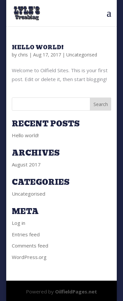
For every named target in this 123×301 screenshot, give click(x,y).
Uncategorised (81, 55)
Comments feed (30, 245)
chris (23, 55)
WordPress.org (29, 257)
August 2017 (26, 164)
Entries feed (26, 234)
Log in (18, 223)
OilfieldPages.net (76, 291)
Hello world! (38, 47)
